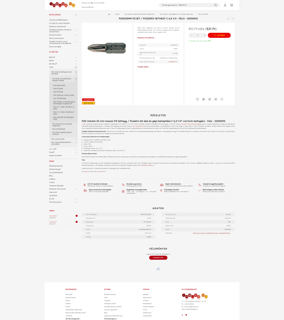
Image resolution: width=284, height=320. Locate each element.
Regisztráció (147, 297)
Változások (53, 222)
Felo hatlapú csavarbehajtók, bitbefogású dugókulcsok (64, 103)
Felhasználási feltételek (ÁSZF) (75, 313)
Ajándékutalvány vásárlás (113, 307)
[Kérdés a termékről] (222, 99)
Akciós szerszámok (56, 38)
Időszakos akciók (110, 303)
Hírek (52, 211)
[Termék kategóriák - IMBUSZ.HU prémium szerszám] (109, 14)
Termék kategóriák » (72, 319)
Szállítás (52, 179)
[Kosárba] (219, 35)
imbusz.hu (87, 171)
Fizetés (51, 182)
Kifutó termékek (55, 47)
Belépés (145, 294)
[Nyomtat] (210, 99)
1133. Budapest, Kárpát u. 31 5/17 (195, 301)
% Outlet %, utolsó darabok (59, 23)
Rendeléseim (147, 303)
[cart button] (232, 5)
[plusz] (204, 35)
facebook (182, 315)
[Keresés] (215, 5)
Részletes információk (57, 189)
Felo (223, 126)
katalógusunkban (147, 165)
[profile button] (225, 5)
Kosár (145, 310)
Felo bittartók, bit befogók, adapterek (62, 125)
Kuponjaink (53, 216)
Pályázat (107, 300)
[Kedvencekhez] (197, 99)
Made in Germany (88, 103)
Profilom (146, 300)
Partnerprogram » (110, 319)
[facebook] (158, 269)
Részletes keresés (56, 166)
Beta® (51, 61)
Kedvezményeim (148, 307)
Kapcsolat (53, 192)
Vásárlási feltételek (56, 186)
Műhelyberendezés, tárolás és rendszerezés (60, 31)
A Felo (84, 124)
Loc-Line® (52, 149)
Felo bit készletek (58, 129)
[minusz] (190, 35)
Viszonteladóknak (56, 172)
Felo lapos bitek (59, 85)
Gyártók (53, 52)
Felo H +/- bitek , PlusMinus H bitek (63, 113)
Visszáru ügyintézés (110, 310)
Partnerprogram (55, 202)
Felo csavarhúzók (57, 139)
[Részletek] (77, 216)
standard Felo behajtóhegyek (191, 124)
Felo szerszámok (138, 126)
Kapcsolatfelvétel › (88, 7)
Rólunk (67, 300)
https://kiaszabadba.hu (190, 309)
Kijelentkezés (147, 316)
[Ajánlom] (216, 99)
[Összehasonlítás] (204, 99)
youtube (186, 315)
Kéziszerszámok (55, 35)
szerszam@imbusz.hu (191, 307)
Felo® (51, 67)
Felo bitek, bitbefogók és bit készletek (61, 73)
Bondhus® (53, 64)
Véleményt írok (158, 257)
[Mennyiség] (197, 35)
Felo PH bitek (58, 92)
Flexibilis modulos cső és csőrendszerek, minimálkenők (60, 42)
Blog (51, 176)
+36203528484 (189, 304)
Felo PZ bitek (58, 89)
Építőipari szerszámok (57, 26)
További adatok (142, 67)
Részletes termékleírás (145, 38)
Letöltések (53, 195)
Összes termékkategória (58, 20)
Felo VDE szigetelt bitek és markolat (62, 133)
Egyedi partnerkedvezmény (113, 316)
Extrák (51, 199)
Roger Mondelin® (55, 156)
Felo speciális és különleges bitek (63, 118)
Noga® (51, 152)
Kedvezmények (55, 169)
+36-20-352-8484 (98, 3)
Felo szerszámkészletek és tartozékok (61, 143)
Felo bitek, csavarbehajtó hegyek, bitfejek (61, 79)
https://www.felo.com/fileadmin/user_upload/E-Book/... (212, 233)
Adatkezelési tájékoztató (73, 310)
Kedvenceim (147, 313)
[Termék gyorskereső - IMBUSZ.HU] (189, 5)
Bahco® (52, 57)
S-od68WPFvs (172, 62)
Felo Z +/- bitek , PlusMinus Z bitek (63, 108)
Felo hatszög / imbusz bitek (63, 95)
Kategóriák (55, 15)
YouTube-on (102, 171)
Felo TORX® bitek (59, 98)
